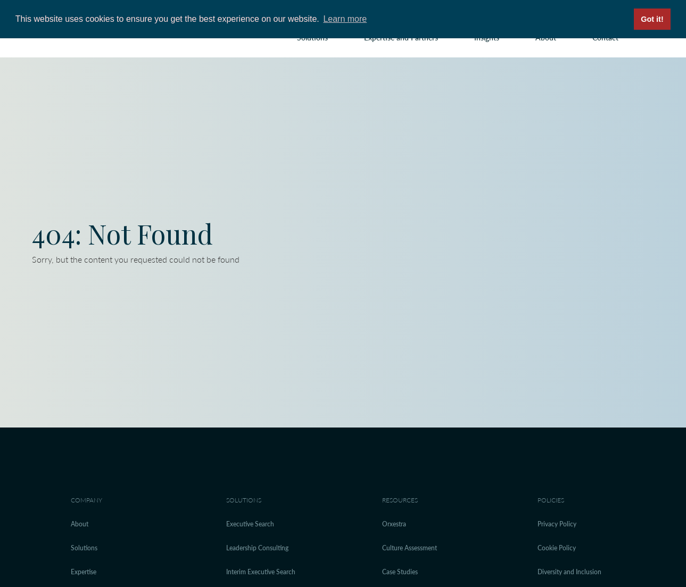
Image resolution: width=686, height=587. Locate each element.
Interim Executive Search (260, 572)
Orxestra (394, 524)
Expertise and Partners (401, 37)
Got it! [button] (652, 19)
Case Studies (400, 572)
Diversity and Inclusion (569, 572)
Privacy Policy (557, 524)
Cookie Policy (557, 548)
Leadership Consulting (257, 548)
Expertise (83, 572)
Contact (605, 37)
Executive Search (250, 524)
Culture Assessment (409, 548)
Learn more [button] (345, 18)
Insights (486, 37)
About (545, 37)
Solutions (312, 37)
